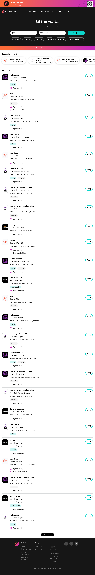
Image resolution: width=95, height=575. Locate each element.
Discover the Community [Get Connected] (25, 553)
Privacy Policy (54, 550)
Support (52, 547)
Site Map (53, 562)
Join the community (47, 11)
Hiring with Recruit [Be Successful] (24, 559)
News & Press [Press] (40, 550)
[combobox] (23, 33)
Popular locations (9, 54)
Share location (40, 48)
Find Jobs (76, 33)
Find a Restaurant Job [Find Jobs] (26, 548)
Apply (89, 76)
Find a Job (33, 11)
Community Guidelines (54, 557)
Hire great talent (64, 11)
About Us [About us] (38, 547)
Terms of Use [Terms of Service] (54, 553)
